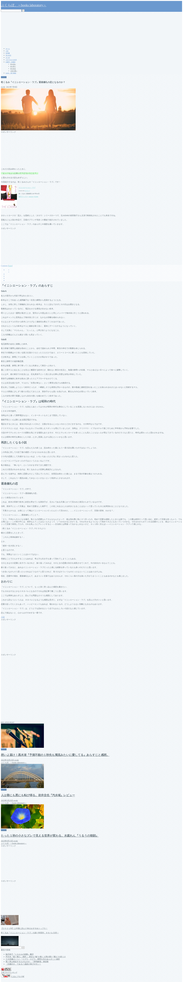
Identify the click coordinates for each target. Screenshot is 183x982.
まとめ (8, 57)
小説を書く (13, 71)
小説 (7, 51)
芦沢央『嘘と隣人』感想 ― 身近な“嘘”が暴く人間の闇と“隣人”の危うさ (36, 957)
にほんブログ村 (12, 977)
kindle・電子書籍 (11, 73)
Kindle (36, 196)
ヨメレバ (27, 190)
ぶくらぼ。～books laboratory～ (23, 5)
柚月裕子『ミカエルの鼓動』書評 (20, 954)
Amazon (30, 196)
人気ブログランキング (9, 972)
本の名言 (8, 55)
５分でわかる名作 (11, 60)
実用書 (8, 53)
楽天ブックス (23, 196)
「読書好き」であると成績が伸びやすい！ (23, 964)
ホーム (8, 49)
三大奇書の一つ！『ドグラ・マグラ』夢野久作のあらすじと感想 (33, 959)
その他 (4, 77)
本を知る (13, 69)
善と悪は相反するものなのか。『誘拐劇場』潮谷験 (27, 962)
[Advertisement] (91, 29)
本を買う (13, 66)
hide (10, 266)
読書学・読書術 (10, 62)
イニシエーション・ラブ (27, 187)
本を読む (13, 64)
